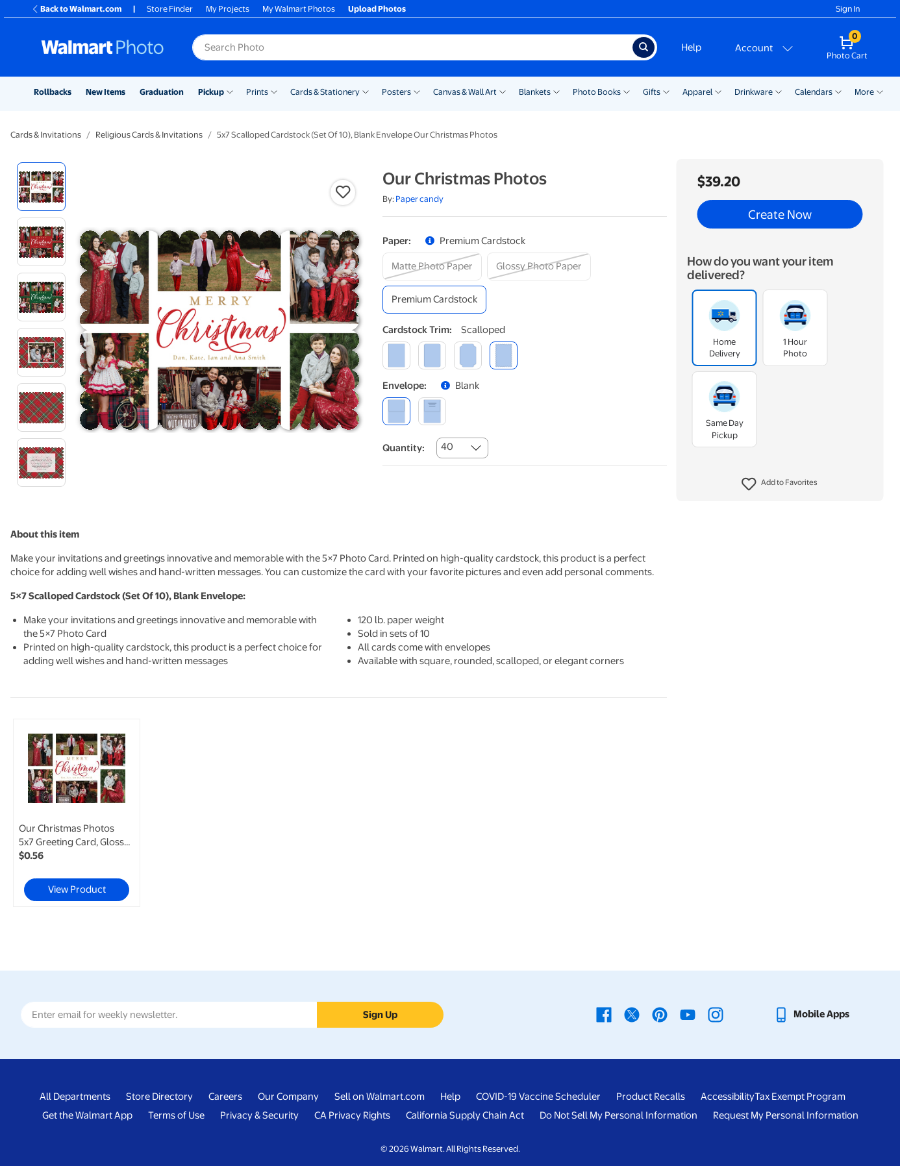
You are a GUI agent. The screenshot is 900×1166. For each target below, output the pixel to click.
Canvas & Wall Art (465, 92)
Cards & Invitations (45, 135)
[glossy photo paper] (539, 266)
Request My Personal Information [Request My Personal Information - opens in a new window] (785, 1115)
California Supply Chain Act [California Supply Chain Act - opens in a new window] (465, 1115)
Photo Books (597, 92)
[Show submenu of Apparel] (718, 91)
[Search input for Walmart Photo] (412, 47)
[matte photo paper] (432, 266)
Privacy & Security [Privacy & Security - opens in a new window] (259, 1115)
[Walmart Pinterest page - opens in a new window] (660, 1014)
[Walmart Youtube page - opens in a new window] (687, 1014)
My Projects (227, 9)
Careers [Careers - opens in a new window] (225, 1096)
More (864, 92)
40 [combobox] (447, 447)
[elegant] (468, 355)
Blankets (535, 92)
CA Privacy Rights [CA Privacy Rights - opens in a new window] (352, 1115)
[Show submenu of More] (880, 91)
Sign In (848, 9)
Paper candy (419, 199)
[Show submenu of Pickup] (230, 91)
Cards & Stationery (325, 92)
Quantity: (403, 448)
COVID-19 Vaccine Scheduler (538, 1096)
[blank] (396, 411)
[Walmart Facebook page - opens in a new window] (604, 1014)
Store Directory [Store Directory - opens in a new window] (159, 1096)
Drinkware (753, 92)
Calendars (813, 92)
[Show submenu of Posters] (417, 91)
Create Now (780, 214)
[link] (77, 812)
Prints (257, 92)
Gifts (651, 92)
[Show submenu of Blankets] (556, 91)
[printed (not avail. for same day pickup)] (432, 411)
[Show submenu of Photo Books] (627, 91)
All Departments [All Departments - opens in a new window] (75, 1096)
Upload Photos (377, 9)
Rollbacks (52, 92)
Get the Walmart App (87, 1115)
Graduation (162, 92)
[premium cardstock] (434, 300)
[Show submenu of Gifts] (666, 91)
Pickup (211, 92)
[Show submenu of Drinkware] (778, 91)
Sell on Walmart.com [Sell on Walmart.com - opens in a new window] (379, 1096)
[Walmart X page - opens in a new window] (632, 1014)
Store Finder (170, 9)
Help (691, 47)
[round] (432, 355)
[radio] (41, 186)
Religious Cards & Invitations (149, 135)
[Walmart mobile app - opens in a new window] (811, 1014)
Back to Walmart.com (76, 9)
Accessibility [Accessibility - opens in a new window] (728, 1096)
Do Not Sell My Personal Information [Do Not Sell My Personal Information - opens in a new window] (618, 1115)
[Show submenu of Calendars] (838, 91)
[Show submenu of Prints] (274, 91)
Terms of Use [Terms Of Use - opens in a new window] (176, 1115)
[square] (396, 355)
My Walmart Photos (298, 9)
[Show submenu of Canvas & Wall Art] (502, 91)
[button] (779, 484)
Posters (396, 92)
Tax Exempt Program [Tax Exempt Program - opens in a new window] (800, 1096)
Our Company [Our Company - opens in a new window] (288, 1096)
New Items (105, 92)
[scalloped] (504, 355)
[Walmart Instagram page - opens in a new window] (715, 1014)
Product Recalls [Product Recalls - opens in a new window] (650, 1096)
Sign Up (380, 1015)
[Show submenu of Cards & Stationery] (365, 91)
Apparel (697, 92)
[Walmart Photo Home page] (102, 47)
